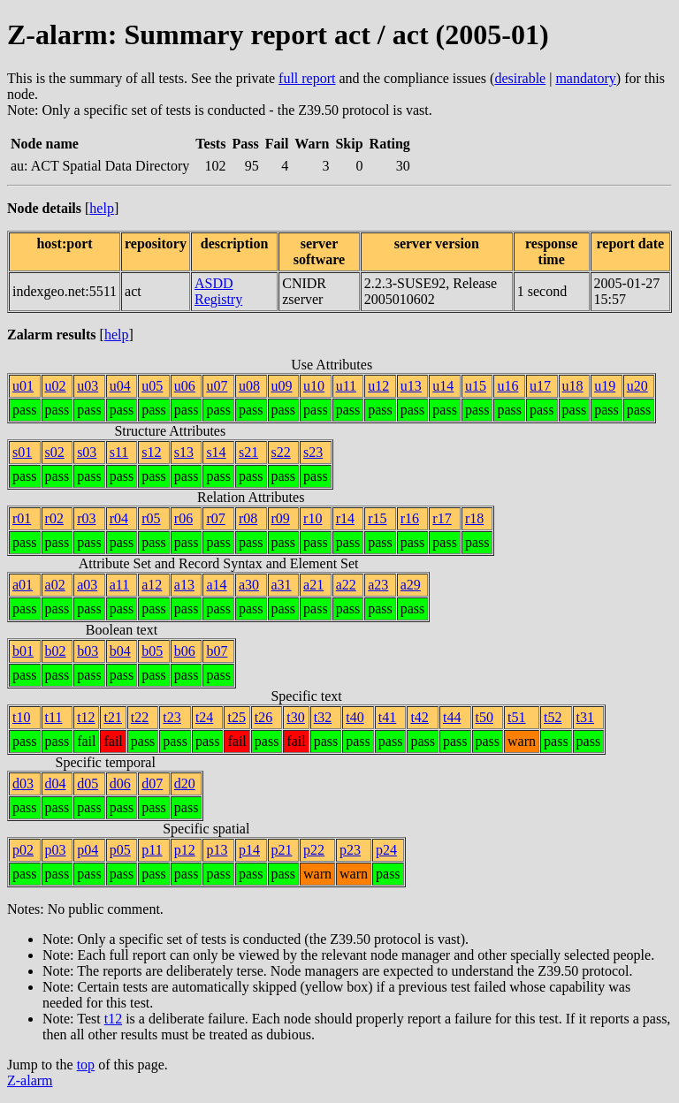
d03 (23, 783)
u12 (378, 385)
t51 (516, 717)
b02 (55, 650)
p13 (216, 849)
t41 (387, 717)
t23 (171, 717)
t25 (236, 717)
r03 (86, 518)
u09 (282, 385)
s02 (55, 452)
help (101, 208)
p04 (87, 849)
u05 (152, 385)
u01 (23, 385)
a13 (184, 584)
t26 (263, 717)
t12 (86, 717)
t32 (323, 717)
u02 (55, 385)
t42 (419, 717)
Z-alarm (30, 1080)
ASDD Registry (218, 291)
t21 (112, 717)
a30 (249, 584)
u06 (184, 385)
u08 (249, 385)
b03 (87, 650)
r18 (474, 518)
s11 (119, 452)
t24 (204, 717)
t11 (54, 717)
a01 (22, 584)
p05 (120, 849)
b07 (216, 650)
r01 (21, 518)
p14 (249, 849)
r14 (345, 518)
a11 (120, 584)
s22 (281, 452)
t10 (21, 717)
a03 (87, 584)
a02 (55, 584)
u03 (87, 385)
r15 (377, 518)
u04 (120, 385)
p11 (151, 849)
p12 (184, 849)
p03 (55, 849)
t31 (585, 717)
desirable (519, 78)
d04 (55, 783)
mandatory (585, 78)
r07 (215, 518)
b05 (152, 650)
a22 (346, 584)
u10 (313, 385)
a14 (216, 584)
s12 (151, 452)
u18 (573, 385)
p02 (23, 849)
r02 (54, 518)
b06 (184, 650)
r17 (441, 518)
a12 (151, 584)
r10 (312, 518)
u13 (411, 385)
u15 (475, 385)
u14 (443, 385)
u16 (507, 385)
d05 (87, 783)
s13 (184, 452)
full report (306, 78)
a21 (313, 584)
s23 (313, 452)
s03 (86, 452)
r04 (119, 518)
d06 (120, 783)
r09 (280, 518)
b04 (120, 650)
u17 (540, 385)
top (86, 1064)
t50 (484, 717)
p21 (282, 849)
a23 (378, 584)
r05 (150, 518)
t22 (140, 717)
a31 (281, 584)
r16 (410, 518)
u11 (346, 385)
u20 (637, 385)
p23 (350, 849)
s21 (248, 452)
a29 (411, 584)
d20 (184, 783)
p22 (313, 849)
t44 (452, 717)
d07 (152, 783)
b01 (23, 650)
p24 (386, 849)
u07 (216, 385)
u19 (604, 385)
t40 (354, 717)
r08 (248, 518)
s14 (215, 452)
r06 (183, 518)
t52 (552, 717)
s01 (22, 452)
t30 (295, 717)
